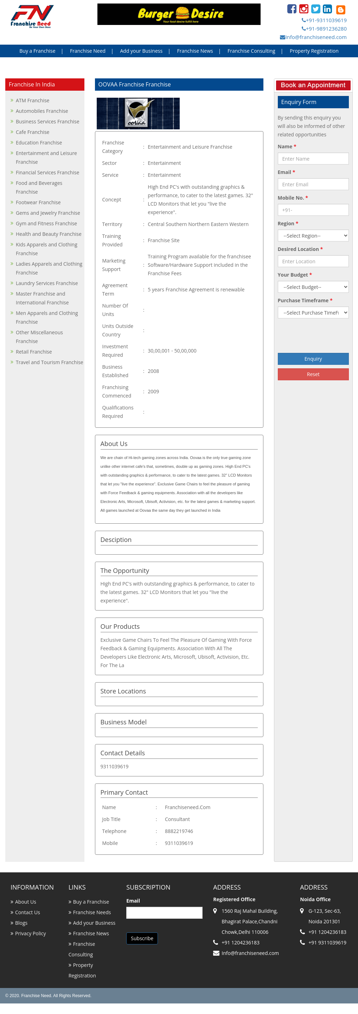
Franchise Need (88, 50)
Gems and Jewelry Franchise (48, 212)
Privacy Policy (30, 933)
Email (286, 172)
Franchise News (195, 50)
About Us (25, 901)
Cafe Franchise (32, 132)
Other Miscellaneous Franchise (39, 336)
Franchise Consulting (251, 50)
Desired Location (300, 249)
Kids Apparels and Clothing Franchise (46, 249)
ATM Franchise (32, 100)
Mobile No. (293, 197)
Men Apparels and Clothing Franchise (47, 317)
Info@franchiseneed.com (313, 36)
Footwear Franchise (38, 202)
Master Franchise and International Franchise (42, 298)
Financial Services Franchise (47, 172)
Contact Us (27, 912)
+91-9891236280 (324, 28)
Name (287, 146)
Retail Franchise (34, 351)
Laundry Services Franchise (47, 283)
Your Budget (295, 274)
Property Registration (314, 50)
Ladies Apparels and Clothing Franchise (49, 268)
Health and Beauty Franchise (49, 234)
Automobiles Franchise (42, 111)
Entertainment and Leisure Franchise (46, 157)
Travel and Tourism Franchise (49, 362)
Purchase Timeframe (305, 300)
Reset (313, 374)
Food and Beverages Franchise (39, 187)
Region (288, 223)
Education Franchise (39, 142)
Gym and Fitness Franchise (46, 223)
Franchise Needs (92, 912)
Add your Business (141, 50)
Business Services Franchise (47, 121)
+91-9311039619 (324, 20)
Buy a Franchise (37, 50)
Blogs (21, 922)
